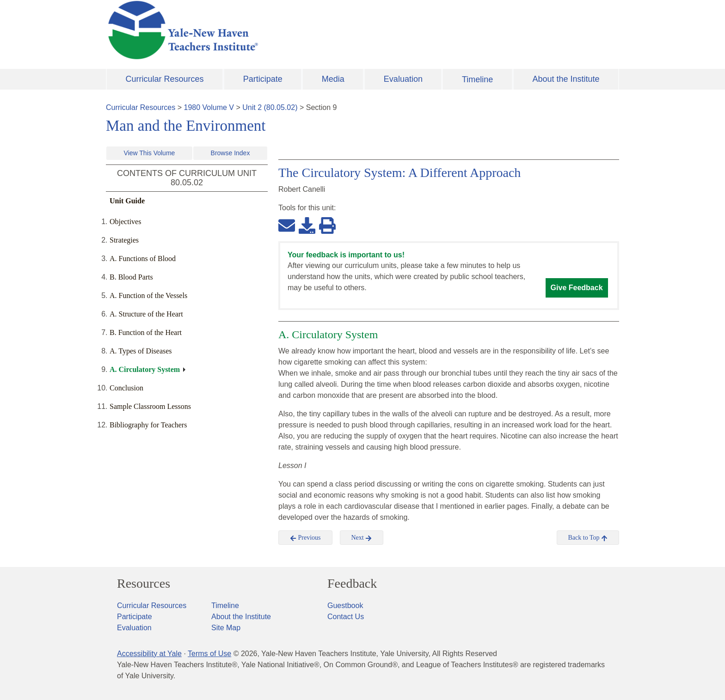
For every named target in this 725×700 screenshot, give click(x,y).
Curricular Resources (165, 79)
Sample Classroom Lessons (150, 406)
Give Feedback (577, 288)
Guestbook (345, 605)
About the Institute (565, 79)
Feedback (352, 583)
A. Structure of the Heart (146, 314)
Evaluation (403, 79)
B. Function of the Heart (146, 332)
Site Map (225, 628)
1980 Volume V (209, 107)
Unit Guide (127, 201)
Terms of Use (209, 653)
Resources (143, 583)
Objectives (125, 221)
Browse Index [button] (230, 153)
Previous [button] (305, 538)
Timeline (477, 79)
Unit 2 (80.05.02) (269, 107)
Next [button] (361, 538)
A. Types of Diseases (141, 351)
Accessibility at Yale (149, 653)
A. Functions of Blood (143, 258)
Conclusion (126, 388)
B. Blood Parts (131, 277)
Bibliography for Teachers (148, 425)
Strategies (124, 240)
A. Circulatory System (145, 369)
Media (333, 79)
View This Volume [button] (149, 153)
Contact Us (345, 617)
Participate (263, 79)
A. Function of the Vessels (148, 295)
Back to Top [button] (588, 538)
